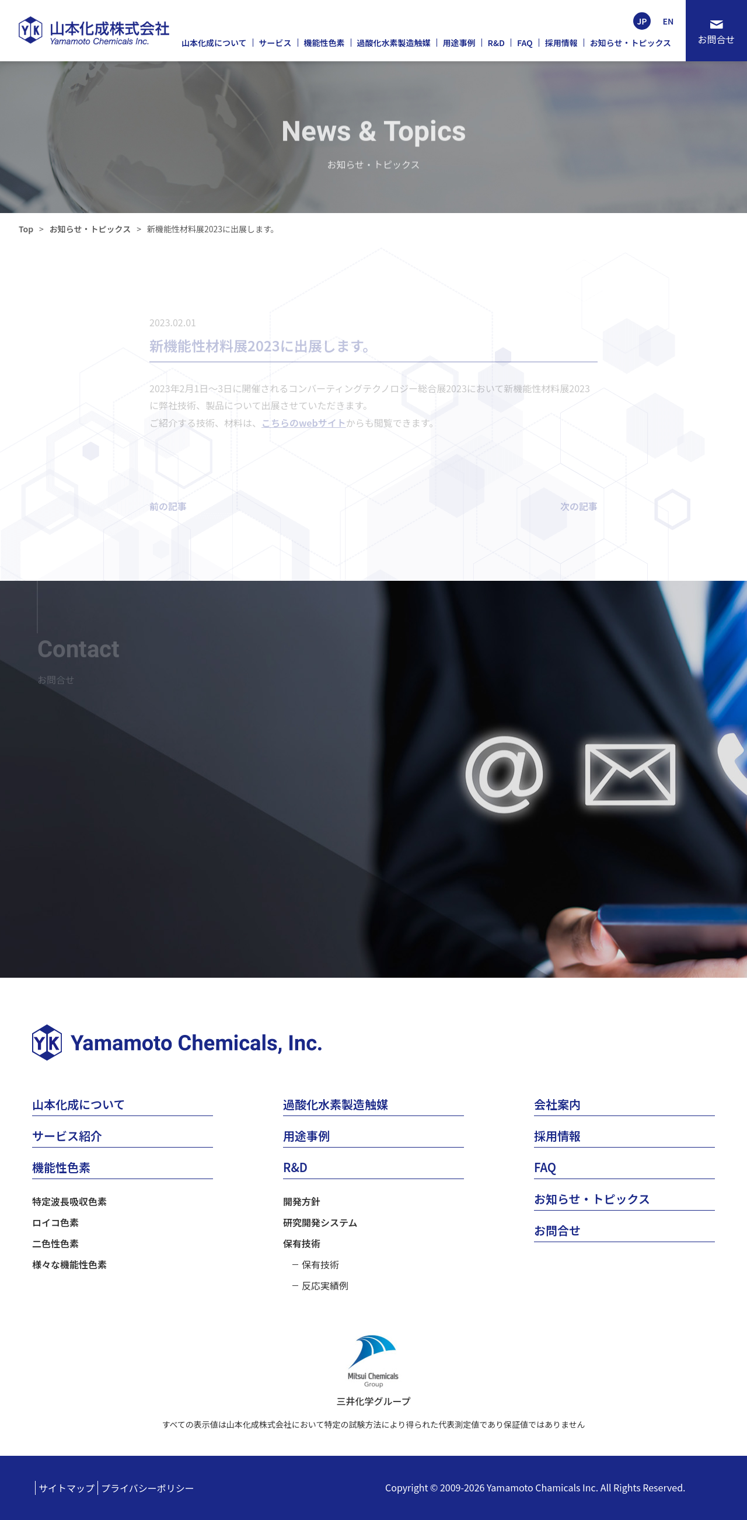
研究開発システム (320, 1222)
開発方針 (301, 1201)
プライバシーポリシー (147, 1488)
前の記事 (168, 506)
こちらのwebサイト (303, 423)
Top (26, 229)
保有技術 (301, 1243)
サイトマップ (67, 1488)
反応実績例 (325, 1285)
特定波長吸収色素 (69, 1201)
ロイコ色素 (55, 1222)
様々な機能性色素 (69, 1264)
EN (668, 21)
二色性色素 (55, 1243)
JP (642, 21)
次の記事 (579, 506)
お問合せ (716, 39)
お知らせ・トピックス (90, 229)
